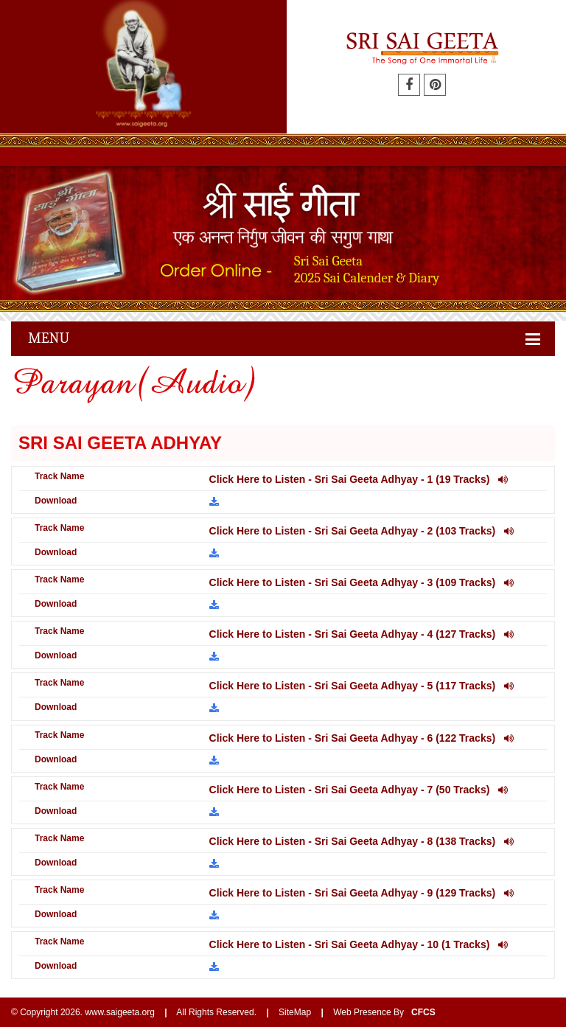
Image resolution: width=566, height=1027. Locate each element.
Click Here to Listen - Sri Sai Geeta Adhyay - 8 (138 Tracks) (361, 841)
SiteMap (295, 1012)
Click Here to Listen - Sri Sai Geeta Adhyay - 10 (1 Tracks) (358, 944)
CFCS (423, 1012)
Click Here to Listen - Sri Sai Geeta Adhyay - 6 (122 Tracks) (361, 738)
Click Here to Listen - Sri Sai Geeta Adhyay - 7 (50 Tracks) (358, 790)
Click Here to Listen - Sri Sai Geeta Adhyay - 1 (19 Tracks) (358, 479)
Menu (48, 338)
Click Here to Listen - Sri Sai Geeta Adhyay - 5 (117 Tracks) (361, 686)
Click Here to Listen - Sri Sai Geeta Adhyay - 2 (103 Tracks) (361, 531)
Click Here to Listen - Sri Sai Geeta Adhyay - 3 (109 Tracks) (361, 582)
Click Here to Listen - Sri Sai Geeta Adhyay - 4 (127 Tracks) (361, 634)
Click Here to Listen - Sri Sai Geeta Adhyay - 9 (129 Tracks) (361, 893)
